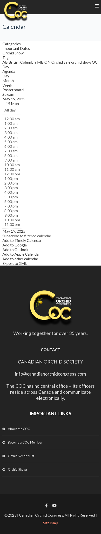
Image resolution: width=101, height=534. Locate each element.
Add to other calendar (20, 258)
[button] (26, 235)
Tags (6, 57)
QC (95, 62)
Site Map (50, 522)
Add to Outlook (15, 249)
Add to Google (14, 245)
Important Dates (16, 48)
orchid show (81, 62)
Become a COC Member (25, 442)
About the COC (19, 429)
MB (40, 62)
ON (47, 62)
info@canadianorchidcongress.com (50, 374)
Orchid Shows (17, 469)
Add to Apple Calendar (21, 254)
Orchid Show (13, 53)
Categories (11, 43)
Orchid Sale (61, 62)
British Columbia (22, 62)
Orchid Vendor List (21, 456)
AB (5, 62)
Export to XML (14, 263)
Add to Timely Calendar (22, 240)
